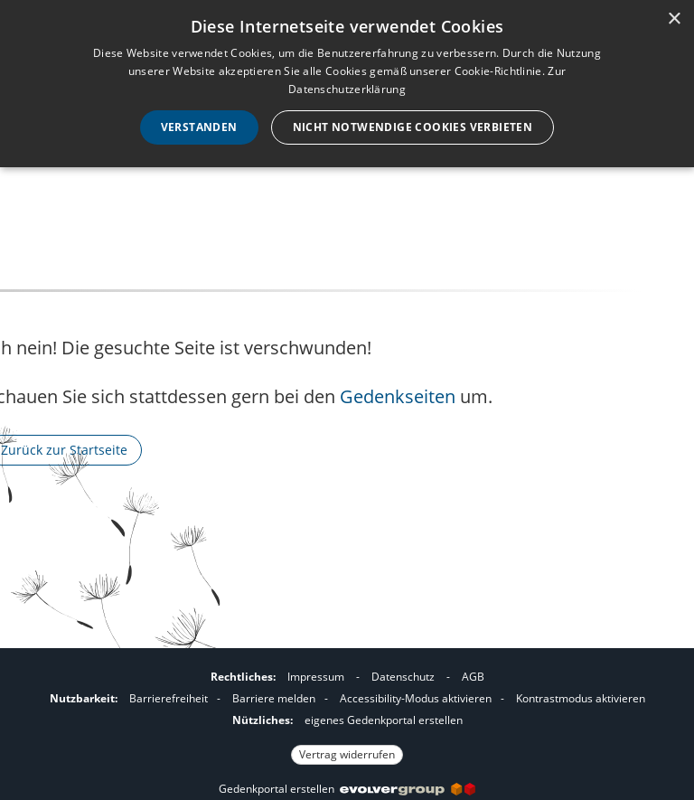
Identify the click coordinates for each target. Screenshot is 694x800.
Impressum (315, 676)
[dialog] (347, 83)
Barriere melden (273, 698)
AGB (473, 676)
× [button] (673, 19)
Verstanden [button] (199, 127)
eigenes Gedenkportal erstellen (384, 720)
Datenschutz (403, 676)
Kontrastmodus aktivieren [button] (580, 698)
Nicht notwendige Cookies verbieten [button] (413, 127)
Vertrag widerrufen (347, 754)
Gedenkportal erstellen (347, 788)
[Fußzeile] (347, 713)
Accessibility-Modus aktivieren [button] (416, 698)
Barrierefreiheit (168, 698)
